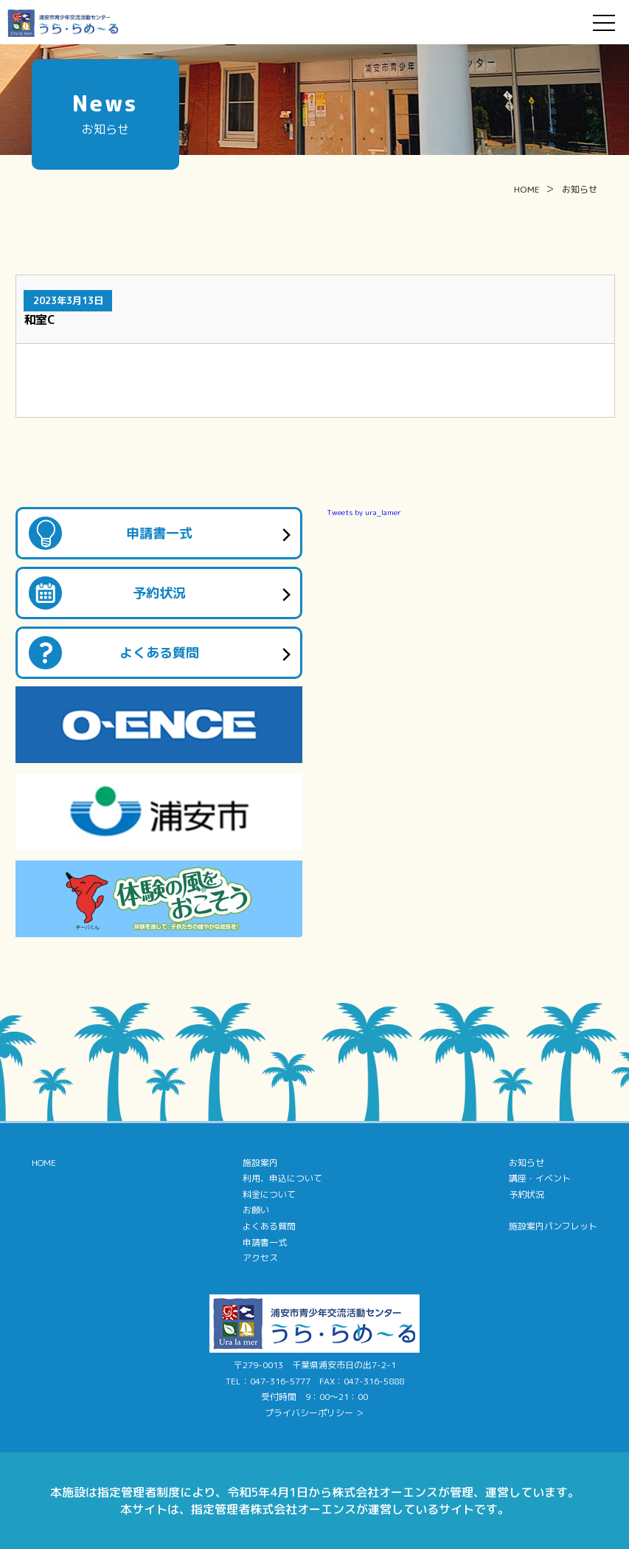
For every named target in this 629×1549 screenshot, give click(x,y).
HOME (527, 189)
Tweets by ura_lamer (364, 512)
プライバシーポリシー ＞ (314, 1413)
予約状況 (159, 593)
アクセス (260, 1258)
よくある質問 (159, 653)
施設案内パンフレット (553, 1226)
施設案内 (260, 1162)
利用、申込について (282, 1178)
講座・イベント (540, 1178)
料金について (269, 1194)
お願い (256, 1210)
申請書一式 (159, 533)
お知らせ (579, 189)
